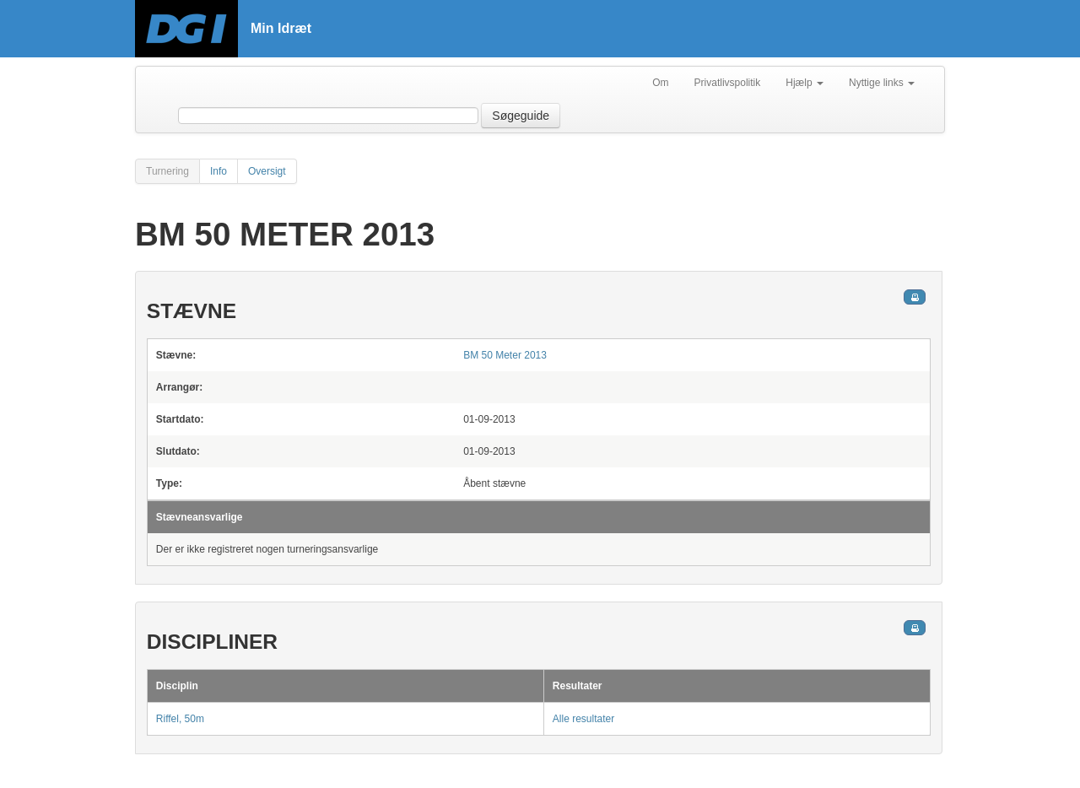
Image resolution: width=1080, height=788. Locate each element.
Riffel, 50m (180, 719)
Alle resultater (583, 719)
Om (660, 83)
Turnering (167, 171)
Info (218, 171)
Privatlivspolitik (727, 83)
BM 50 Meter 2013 (505, 355)
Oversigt (267, 171)
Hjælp (805, 83)
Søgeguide (520, 115)
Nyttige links (882, 83)
